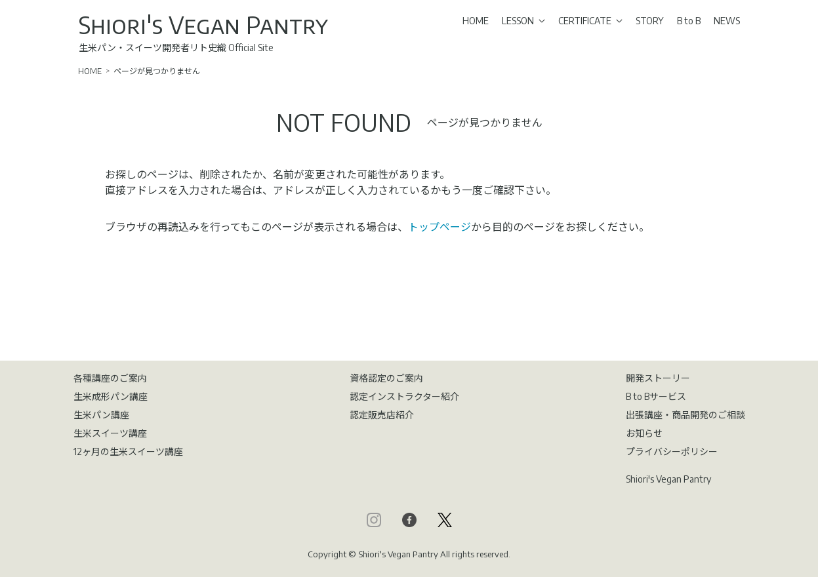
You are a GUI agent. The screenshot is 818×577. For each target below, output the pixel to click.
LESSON (523, 20)
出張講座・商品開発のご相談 (685, 414)
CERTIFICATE (590, 20)
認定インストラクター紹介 (404, 396)
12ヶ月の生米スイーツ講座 (128, 451)
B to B (689, 20)
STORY (650, 20)
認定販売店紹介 (382, 414)
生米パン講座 (101, 414)
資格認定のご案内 (386, 378)
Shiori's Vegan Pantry (203, 24)
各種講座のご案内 (110, 378)
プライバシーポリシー (672, 451)
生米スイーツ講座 (110, 433)
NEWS (727, 20)
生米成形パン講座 (110, 396)
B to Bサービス (656, 396)
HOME (475, 20)
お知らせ (644, 433)
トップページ (439, 226)
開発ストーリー (658, 378)
